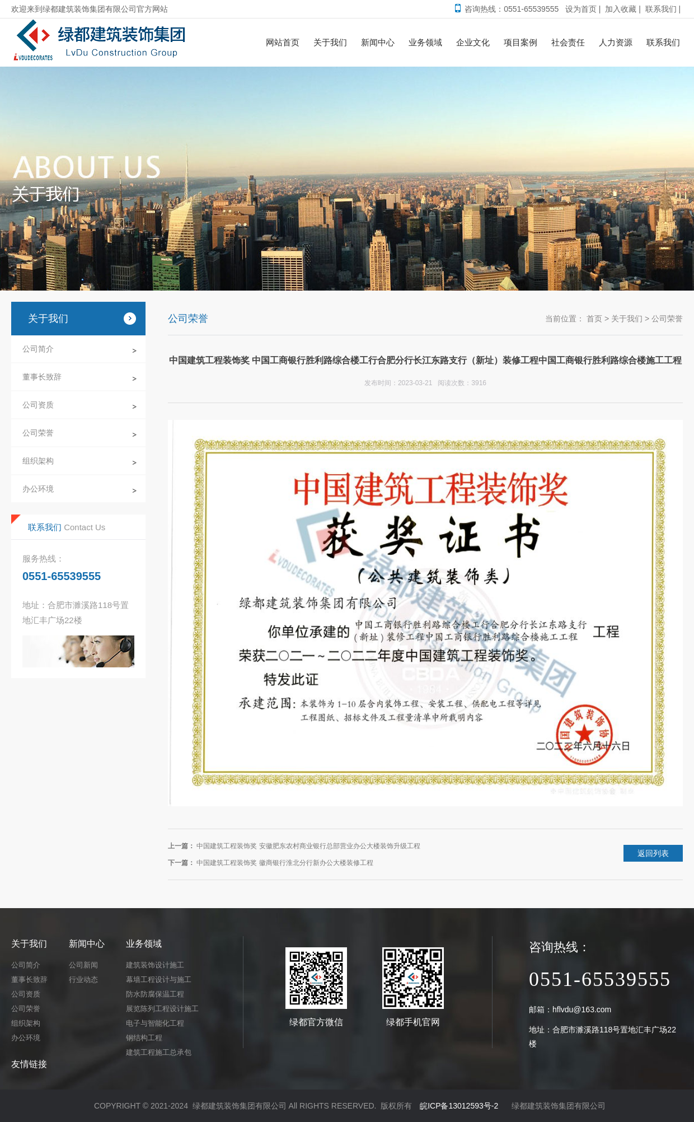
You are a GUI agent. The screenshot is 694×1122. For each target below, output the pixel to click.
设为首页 (581, 8)
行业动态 (83, 979)
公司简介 (38, 348)
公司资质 (38, 404)
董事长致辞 (42, 376)
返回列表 (653, 853)
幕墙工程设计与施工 (158, 979)
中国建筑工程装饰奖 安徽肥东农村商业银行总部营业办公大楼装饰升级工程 (308, 846)
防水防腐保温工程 (155, 994)
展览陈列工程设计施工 (162, 1008)
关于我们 (627, 318)
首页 (594, 318)
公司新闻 (83, 965)
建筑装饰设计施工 (155, 965)
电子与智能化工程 (155, 1023)
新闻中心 (87, 943)
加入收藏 (620, 8)
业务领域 (144, 943)
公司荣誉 (38, 432)
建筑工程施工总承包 (158, 1052)
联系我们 (661, 8)
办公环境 (38, 488)
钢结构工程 (144, 1038)
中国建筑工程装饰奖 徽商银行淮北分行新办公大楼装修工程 (284, 863)
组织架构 (38, 460)
